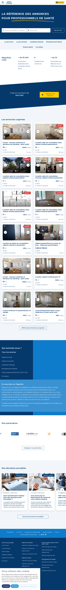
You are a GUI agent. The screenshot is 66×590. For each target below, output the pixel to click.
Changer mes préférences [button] (28, 586)
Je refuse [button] (14, 586)
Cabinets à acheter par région (30, 545)
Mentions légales (47, 532)
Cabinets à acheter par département (28, 549)
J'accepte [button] (6, 586)
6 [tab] (19, 137)
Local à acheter (6, 548)
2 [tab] (48, 137)
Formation (5, 376)
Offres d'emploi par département (47, 551)
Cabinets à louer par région (29, 560)
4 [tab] (17, 137)
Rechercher (58, 30)
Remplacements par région (49, 562)
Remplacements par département (47, 566)
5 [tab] (18, 137)
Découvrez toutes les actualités (33, 516)
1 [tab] (13, 137)
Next (28, 131)
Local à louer (5, 545)
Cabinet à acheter (8, 361)
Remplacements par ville (49, 570)
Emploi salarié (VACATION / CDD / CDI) (15, 372)
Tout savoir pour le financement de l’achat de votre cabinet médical (40, 497)
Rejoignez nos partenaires (33, 448)
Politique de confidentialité (32, 532)
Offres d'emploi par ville (48, 555)
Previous (5, 131)
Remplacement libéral (9, 369)
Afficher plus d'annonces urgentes (33, 328)
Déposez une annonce (48, 94)
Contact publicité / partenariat (28, 534)
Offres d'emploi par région (49, 546)
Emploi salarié (5, 551)
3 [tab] (50, 204)
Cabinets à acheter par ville (29, 554)
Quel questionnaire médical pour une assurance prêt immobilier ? (13, 497)
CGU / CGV (19, 532)
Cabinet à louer (7, 357)
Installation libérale (8, 365)
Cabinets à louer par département (27, 565)
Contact (57, 532)
